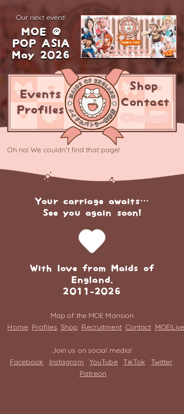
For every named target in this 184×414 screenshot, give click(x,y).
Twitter (162, 361)
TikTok (134, 361)
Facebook (27, 361)
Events (40, 94)
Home (17, 326)
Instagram (66, 361)
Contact (145, 103)
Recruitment (101, 326)
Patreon (92, 373)
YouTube (103, 361)
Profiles (40, 110)
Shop (143, 86)
